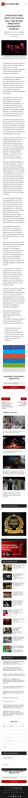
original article (19, 323)
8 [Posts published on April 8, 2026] (11, 733)
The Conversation (8, 321)
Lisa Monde (16, 585)
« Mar (4, 747)
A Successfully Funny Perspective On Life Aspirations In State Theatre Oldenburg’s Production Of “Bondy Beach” (12, 669)
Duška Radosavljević (18, 594)
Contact (14, 794)
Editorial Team (6, 792)
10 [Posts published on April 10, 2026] (17, 733)
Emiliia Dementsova (18, 577)
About (5, 790)
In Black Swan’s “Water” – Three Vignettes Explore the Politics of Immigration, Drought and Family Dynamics (12, 494)
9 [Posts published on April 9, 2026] (14, 733)
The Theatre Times (17, 788)
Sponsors (18, 792)
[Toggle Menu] (26, 4)
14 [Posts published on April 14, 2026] (8, 737)
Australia (10, 34)
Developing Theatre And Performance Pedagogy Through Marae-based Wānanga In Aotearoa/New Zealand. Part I (13, 663)
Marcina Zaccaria (18, 612)
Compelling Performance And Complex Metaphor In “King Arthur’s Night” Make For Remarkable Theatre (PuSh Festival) (14, 472)
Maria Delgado (17, 639)
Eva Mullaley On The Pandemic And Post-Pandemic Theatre (12, 451)
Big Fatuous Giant (7, 697)
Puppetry (16, 34)
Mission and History (13, 790)
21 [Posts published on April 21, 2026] (8, 741)
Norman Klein (14, 198)
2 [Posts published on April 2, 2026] (14, 730)
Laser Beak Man (7, 311)
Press (23, 792)
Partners (13, 792)
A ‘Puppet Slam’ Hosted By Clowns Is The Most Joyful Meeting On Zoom (14, 431)
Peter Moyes (14, 32)
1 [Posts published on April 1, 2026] (11, 730)
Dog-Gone (5, 701)
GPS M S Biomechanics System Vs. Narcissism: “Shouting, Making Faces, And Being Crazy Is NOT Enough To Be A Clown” (13, 706)
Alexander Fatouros (18, 567)
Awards (21, 790)
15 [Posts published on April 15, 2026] (11, 737)
